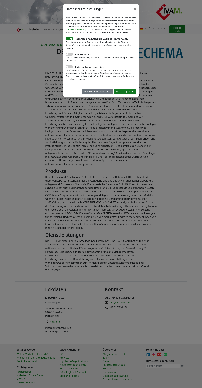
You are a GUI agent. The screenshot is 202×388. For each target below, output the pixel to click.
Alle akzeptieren (125, 91)
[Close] (135, 9)
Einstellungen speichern (97, 91)
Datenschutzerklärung (76, 29)
